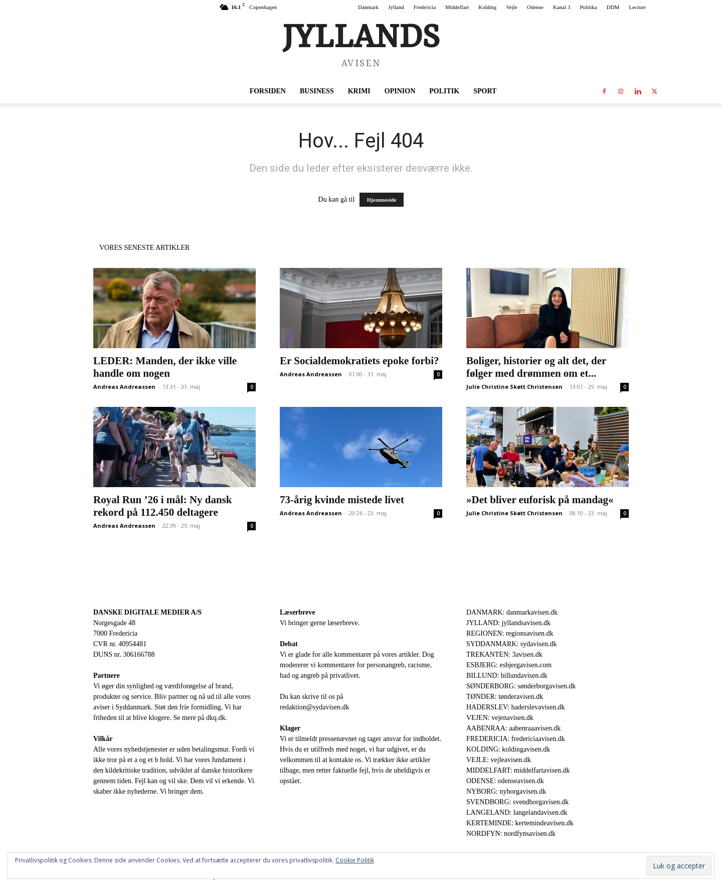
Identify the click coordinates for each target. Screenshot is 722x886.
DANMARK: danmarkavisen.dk (512, 612)
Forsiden (268, 91)
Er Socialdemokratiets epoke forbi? (359, 361)
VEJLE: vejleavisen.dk (498, 760)
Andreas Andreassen (124, 386)
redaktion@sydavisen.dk (314, 707)
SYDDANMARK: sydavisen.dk (511, 644)
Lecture (637, 7)
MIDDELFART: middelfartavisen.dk (518, 770)
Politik (444, 91)
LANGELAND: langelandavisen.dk (516, 812)
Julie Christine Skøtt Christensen (514, 386)
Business (317, 91)
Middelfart (457, 7)
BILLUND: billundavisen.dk (507, 675)
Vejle (511, 7)
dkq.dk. (216, 717)
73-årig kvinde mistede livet (342, 500)
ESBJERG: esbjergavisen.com (509, 665)
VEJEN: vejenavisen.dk (499, 717)
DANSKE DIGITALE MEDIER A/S (147, 612)
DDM (613, 7)
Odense (535, 7)
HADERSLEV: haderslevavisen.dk (515, 707)
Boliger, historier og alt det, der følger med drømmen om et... (536, 367)
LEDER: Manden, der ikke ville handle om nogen (165, 367)
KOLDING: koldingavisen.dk (508, 749)
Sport (484, 91)
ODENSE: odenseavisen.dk (505, 781)
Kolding (487, 7)
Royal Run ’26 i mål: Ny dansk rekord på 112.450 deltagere (162, 506)
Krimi (359, 91)
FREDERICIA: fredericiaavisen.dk (515, 739)
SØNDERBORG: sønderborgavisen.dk (521, 686)
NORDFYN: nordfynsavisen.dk (511, 833)
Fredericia (425, 7)
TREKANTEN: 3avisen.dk (504, 654)
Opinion (400, 91)
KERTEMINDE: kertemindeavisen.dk (520, 823)
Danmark (368, 7)
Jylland (396, 7)
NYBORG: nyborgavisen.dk (506, 791)
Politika (588, 7)
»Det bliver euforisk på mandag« (540, 500)
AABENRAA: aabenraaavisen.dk (513, 728)
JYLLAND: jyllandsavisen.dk (508, 623)
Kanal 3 (562, 7)
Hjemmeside (382, 200)
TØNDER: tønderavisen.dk (504, 696)
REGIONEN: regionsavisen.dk (509, 633)
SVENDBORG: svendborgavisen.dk (517, 802)
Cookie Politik (354, 860)
